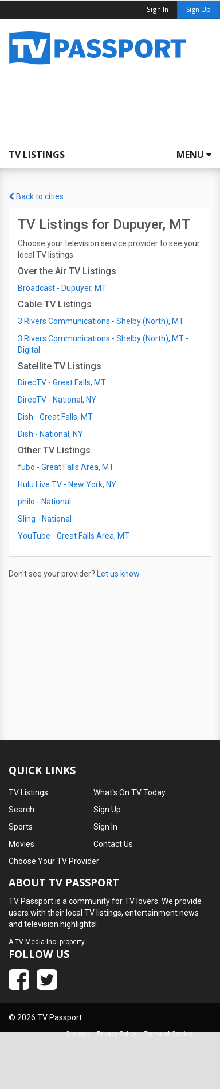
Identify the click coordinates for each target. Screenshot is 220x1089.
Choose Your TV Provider (54, 861)
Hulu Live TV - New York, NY (67, 484)
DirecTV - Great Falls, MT (62, 382)
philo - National (44, 501)
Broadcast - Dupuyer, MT (62, 288)
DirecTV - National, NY (57, 399)
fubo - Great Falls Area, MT (66, 467)
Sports (21, 826)
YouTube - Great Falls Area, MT (73, 535)
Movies (21, 844)
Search (21, 809)
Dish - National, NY (50, 434)
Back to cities (36, 196)
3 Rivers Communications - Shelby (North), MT (101, 321)
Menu (193, 154)
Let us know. (119, 573)
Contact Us (113, 844)
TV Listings (37, 154)
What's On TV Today (129, 792)
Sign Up (198, 9)
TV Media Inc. (36, 942)
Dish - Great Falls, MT (55, 416)
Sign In (105, 826)
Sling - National (45, 518)
